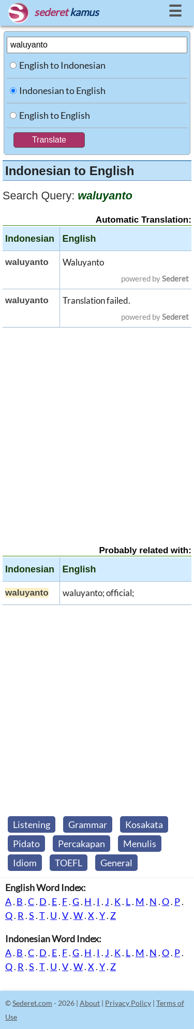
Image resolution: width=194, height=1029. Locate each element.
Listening (31, 824)
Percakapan (81, 843)
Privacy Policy (128, 1003)
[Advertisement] (97, 427)
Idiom (25, 862)
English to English (54, 115)
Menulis (139, 843)
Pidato (26, 843)
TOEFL (68, 862)
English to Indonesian (62, 65)
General (116, 862)
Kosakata (144, 824)
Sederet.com (32, 1003)
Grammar (87, 824)
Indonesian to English (62, 90)
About (90, 1003)
